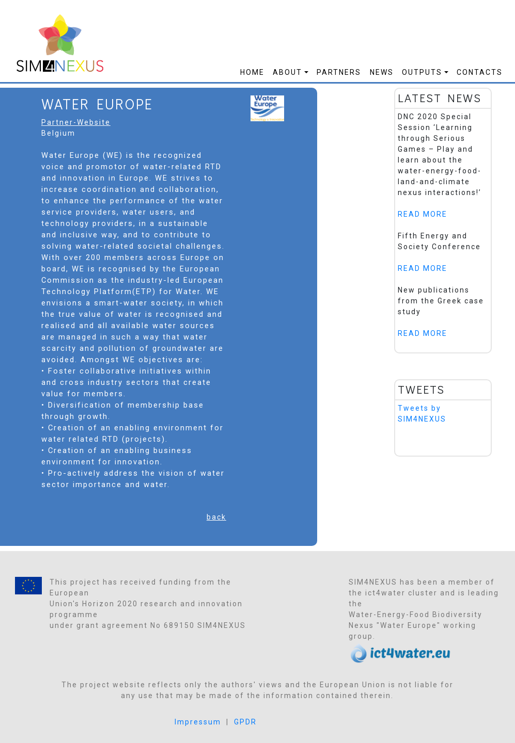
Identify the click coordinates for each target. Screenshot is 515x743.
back (216, 517)
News (382, 72)
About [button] (287, 72)
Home (252, 72)
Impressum (198, 722)
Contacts (480, 72)
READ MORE (422, 214)
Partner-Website (76, 122)
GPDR (245, 722)
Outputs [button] (422, 72)
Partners (339, 72)
